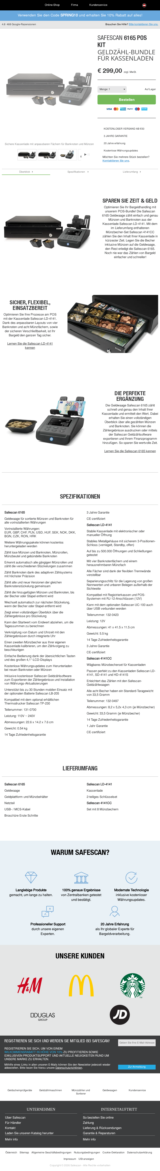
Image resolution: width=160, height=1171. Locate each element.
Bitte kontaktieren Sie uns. (143, 24)
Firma (74, 5)
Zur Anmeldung (137, 1067)
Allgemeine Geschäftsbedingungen (51, 1152)
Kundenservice (98, 5)
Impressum (70, 1159)
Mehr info (11, 1139)
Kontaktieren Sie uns (115, 160)
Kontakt (10, 1128)
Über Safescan (15, 1117)
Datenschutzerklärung (139, 1152)
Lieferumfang (130, 172)
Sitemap (24, 1152)
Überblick (24, 172)
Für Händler (13, 1123)
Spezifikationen (77, 172)
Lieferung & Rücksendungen (102, 1128)
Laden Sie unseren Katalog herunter (29, 1133)
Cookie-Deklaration (113, 1152)
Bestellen (127, 99)
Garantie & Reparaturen (99, 1133)
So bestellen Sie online (98, 1117)
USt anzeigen (86, 1159)
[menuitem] (18, 5)
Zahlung (88, 1123)
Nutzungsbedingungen (87, 1152)
